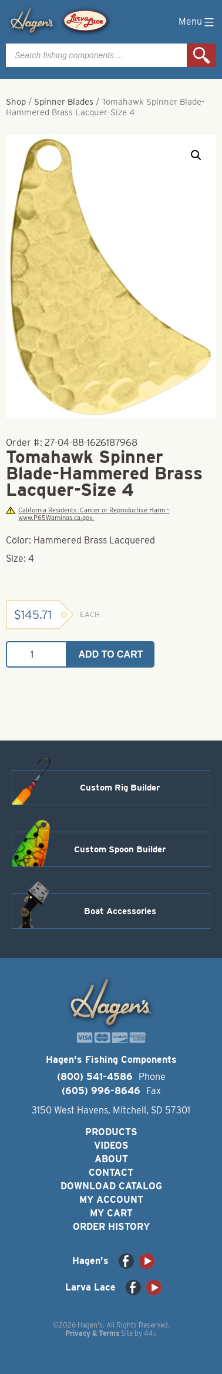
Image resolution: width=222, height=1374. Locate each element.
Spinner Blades (63, 101)
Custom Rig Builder (120, 787)
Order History (111, 1226)
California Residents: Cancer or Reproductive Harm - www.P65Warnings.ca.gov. (87, 514)
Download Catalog (111, 1186)
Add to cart (111, 654)
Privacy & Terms (92, 1333)
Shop (16, 101)
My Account (111, 1199)
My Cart (111, 1213)
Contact (111, 1172)
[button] (196, 155)
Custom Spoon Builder (120, 849)
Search (201, 55)
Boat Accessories (120, 911)
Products (111, 1132)
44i (149, 1333)
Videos (111, 1145)
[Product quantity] (36, 654)
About (111, 1159)
